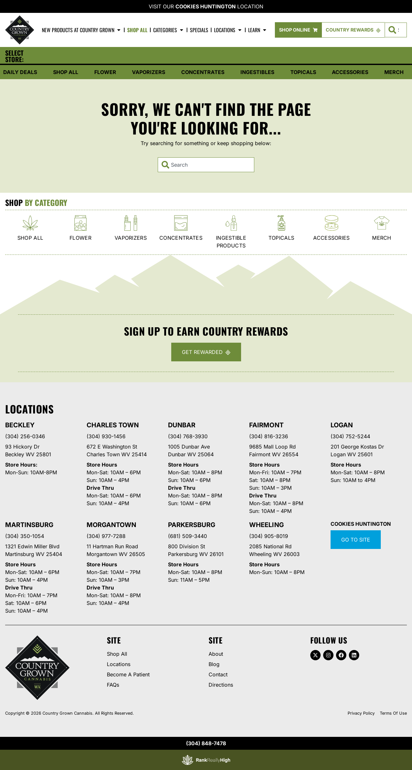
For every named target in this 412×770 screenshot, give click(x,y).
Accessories (350, 72)
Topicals (303, 72)
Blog (214, 664)
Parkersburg (191, 525)
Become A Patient (128, 674)
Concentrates (202, 72)
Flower (105, 72)
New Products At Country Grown (81, 30)
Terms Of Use (393, 713)
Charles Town (113, 425)
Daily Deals (20, 72)
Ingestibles (257, 72)
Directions (221, 685)
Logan (342, 425)
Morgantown (111, 525)
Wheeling (266, 525)
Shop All (137, 30)
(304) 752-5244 (350, 436)
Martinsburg (29, 525)
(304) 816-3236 (268, 436)
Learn (257, 30)
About (216, 654)
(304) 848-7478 (206, 743)
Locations (228, 30)
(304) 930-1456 (106, 436)
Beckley (20, 425)
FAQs (113, 685)
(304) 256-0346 (25, 436)
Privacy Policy (361, 713)
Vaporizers (148, 72)
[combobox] (206, 164)
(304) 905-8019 (268, 536)
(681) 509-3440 (187, 536)
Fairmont (266, 425)
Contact (218, 674)
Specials (199, 30)
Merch (394, 72)
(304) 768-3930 (188, 436)
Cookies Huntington (205, 6)
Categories (168, 30)
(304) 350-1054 (24, 536)
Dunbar (181, 425)
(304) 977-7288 (106, 536)
